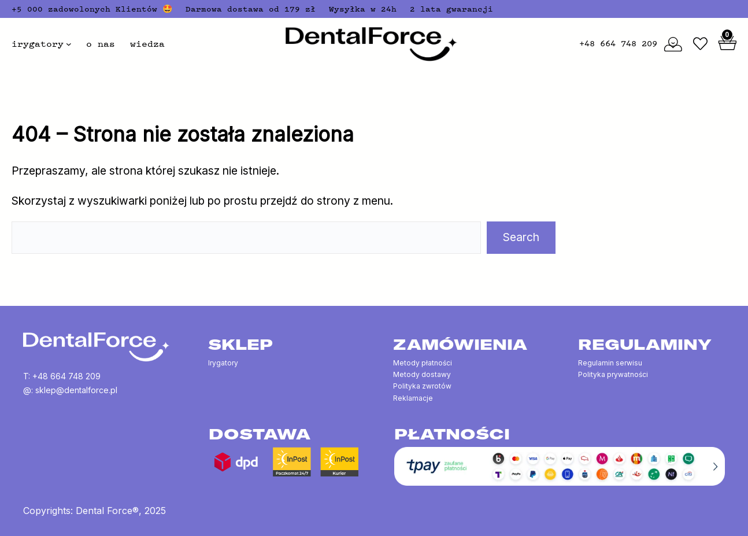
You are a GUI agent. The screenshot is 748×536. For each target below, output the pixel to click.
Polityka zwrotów (422, 386)
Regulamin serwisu (610, 362)
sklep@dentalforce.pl (76, 390)
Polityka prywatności (613, 374)
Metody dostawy (422, 374)
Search (521, 237)
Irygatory (223, 362)
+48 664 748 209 (618, 43)
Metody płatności (422, 362)
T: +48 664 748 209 (62, 376)
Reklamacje (413, 398)
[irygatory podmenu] (69, 44)
